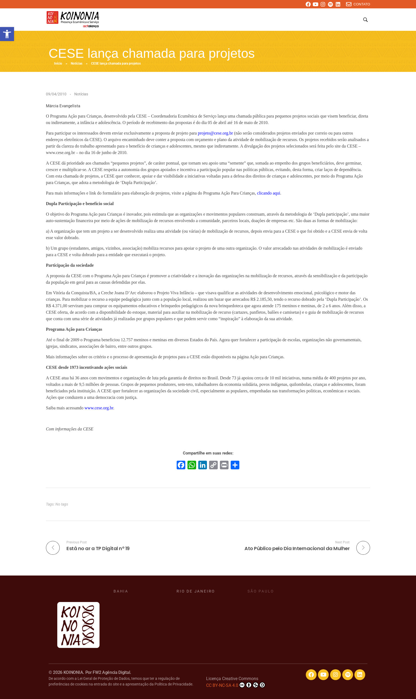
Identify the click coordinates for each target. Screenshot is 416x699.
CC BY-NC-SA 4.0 (235, 685)
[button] (7, 34)
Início (58, 63)
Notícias (76, 63)
